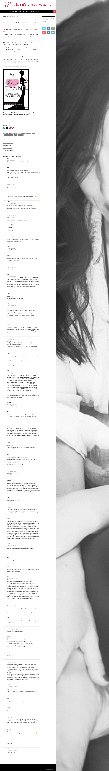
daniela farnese (19, 133)
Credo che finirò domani (21, 149)
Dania (13, 19)
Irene (8, 576)
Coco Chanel (7, 133)
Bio (16, 11)
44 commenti (19, 19)
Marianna (9, 480)
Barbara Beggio (51, 769)
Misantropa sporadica (21, 144)
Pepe (8, 167)
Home (12, 11)
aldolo (8, 557)
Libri (23, 11)
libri (33, 133)
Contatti (38, 11)
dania (13, 133)
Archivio (33, 11)
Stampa (27, 11)
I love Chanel (6, 56)
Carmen (8, 518)
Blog (20, 11)
